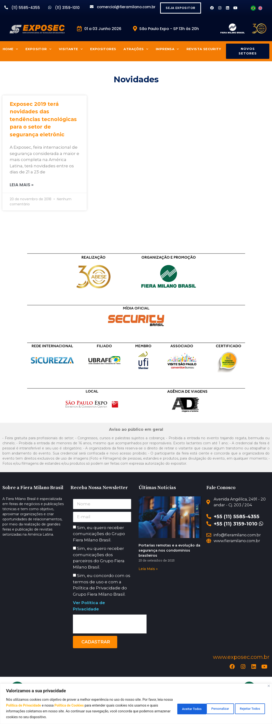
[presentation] (110, 624)
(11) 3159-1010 (67, 7)
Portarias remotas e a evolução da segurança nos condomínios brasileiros (169, 550)
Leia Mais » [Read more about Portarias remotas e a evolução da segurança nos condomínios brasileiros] (148, 569)
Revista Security (204, 49)
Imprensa (167, 49)
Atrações (136, 49)
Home (10, 49)
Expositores (103, 49)
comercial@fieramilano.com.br (126, 6)
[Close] (269, 686)
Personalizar (174, 708)
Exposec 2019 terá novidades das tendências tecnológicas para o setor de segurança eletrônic (43, 120)
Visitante (71, 49)
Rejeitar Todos (211, 708)
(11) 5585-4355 (25, 7)
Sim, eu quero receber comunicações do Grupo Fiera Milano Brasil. (99, 533)
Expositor (38, 49)
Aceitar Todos (248, 708)
